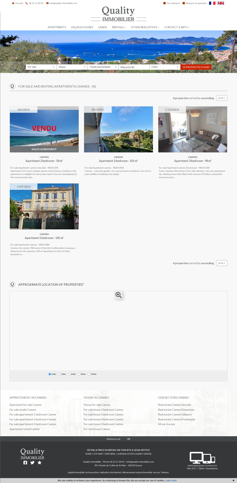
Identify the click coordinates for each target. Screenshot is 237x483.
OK (128, 439)
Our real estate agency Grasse (134, 454)
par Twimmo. (163, 472)
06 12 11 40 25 (34, 3)
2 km (52, 374)
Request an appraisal (195, 3)
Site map (98, 454)
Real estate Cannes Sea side (174, 404)
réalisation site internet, (111, 472)
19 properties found (196, 71)
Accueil (17, 3)
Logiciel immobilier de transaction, (84, 472)
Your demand (171, 3)
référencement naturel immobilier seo (139, 472)
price (221, 97)
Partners (110, 454)
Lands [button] (102, 27)
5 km (82, 374)
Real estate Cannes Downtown (176, 409)
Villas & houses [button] (82, 27)
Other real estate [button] (145, 27)
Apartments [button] (57, 27)
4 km (72, 374)
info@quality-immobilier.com (61, 3)
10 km (92, 374)
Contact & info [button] (176, 27)
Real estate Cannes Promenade (176, 419)
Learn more (171, 480)
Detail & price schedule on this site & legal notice (118, 450)
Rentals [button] (119, 27)
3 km (62, 374)
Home (88, 454)
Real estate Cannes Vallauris (175, 414)
